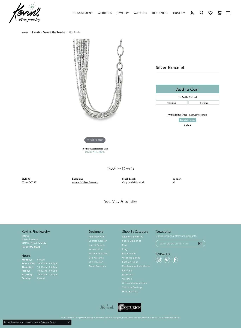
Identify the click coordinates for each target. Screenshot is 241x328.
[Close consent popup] (69, 322)
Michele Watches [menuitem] (98, 253)
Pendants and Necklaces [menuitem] (136, 266)
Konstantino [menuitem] (96, 249)
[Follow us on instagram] (159, 260)
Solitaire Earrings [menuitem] (132, 287)
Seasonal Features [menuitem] (132, 236)
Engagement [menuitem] (129, 253)
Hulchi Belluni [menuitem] (97, 245)
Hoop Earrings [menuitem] (130, 291)
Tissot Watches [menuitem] (97, 266)
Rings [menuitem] (125, 249)
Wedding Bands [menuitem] (131, 257)
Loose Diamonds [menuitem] (131, 240)
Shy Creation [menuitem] (96, 261)
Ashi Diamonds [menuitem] (97, 236)
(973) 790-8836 (95, 152)
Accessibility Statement (169, 317)
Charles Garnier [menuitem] (98, 240)
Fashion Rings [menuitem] (130, 261)
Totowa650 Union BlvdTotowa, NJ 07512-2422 (34, 241)
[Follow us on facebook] (175, 260)
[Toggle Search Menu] (201, 13)
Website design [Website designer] (112, 317)
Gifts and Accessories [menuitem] (134, 283)
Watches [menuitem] (127, 278)
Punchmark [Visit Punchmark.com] (152, 317)
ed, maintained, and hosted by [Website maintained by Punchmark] (133, 317)
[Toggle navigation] (228, 13)
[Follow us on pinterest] (167, 260)
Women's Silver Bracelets (54, 32)
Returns (204, 102)
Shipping (171, 102)
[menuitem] (107, 307)
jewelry (25, 32)
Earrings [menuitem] (127, 270)
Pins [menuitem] (124, 245)
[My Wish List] (210, 13)
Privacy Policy (48, 322)
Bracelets (36, 32)
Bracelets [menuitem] (127, 274)
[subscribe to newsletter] (200, 243)
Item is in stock (187, 120)
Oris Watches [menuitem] (96, 257)
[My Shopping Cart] (219, 13)
